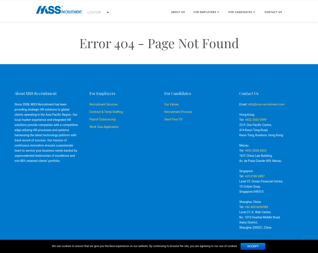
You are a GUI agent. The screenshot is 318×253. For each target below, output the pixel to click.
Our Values (171, 104)
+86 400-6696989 (256, 207)
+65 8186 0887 (255, 176)
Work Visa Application (104, 127)
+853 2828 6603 (255, 150)
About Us (178, 12)
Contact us (273, 12)
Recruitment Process (178, 112)
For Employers (204, 12)
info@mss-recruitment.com (266, 104)
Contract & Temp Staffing (106, 112)
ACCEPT (253, 246)
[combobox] (98, 12)
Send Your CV (173, 119)
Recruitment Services (103, 104)
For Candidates (240, 12)
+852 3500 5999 (255, 119)
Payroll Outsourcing (102, 119)
